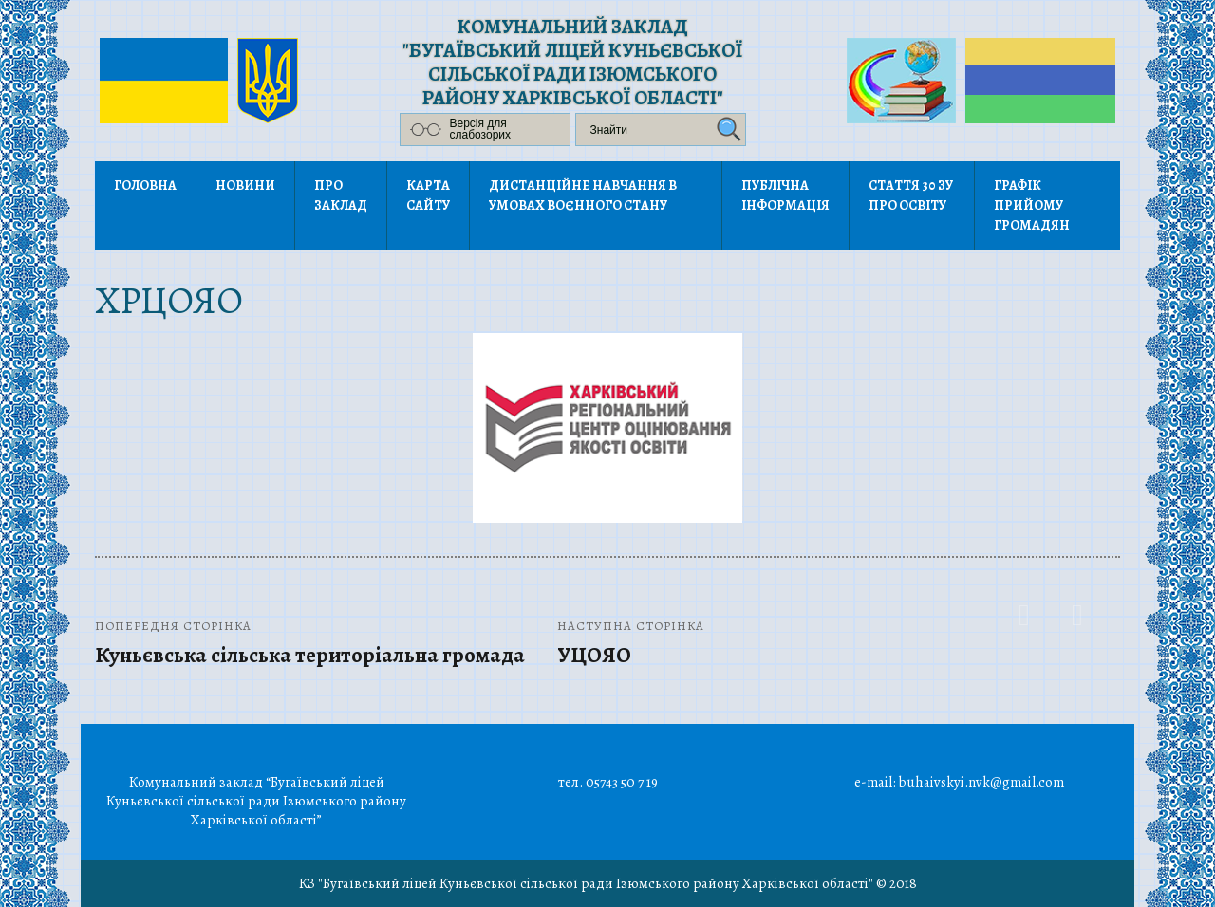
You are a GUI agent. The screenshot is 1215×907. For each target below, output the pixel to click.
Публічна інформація (785, 195)
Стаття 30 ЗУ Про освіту (911, 195)
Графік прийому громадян (1032, 205)
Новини (245, 185)
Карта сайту (428, 195)
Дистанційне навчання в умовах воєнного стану (583, 195)
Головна (145, 185)
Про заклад (340, 195)
